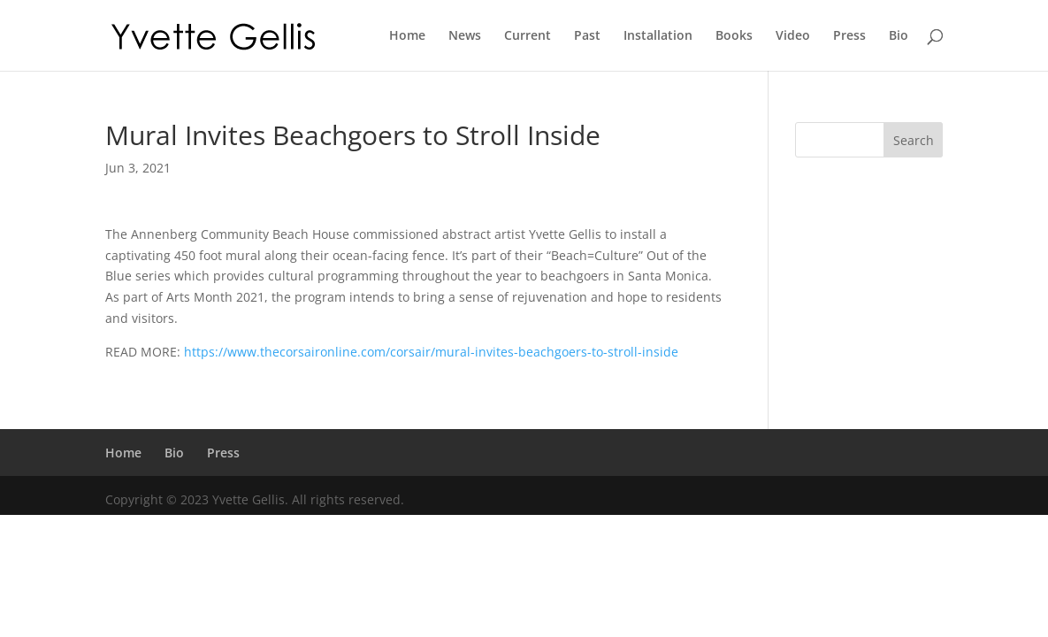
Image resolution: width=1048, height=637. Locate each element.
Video (793, 36)
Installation (657, 36)
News (464, 36)
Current (527, 36)
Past (587, 36)
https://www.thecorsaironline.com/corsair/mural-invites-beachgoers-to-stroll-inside (431, 351)
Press (849, 36)
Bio (898, 36)
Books (734, 36)
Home (407, 36)
